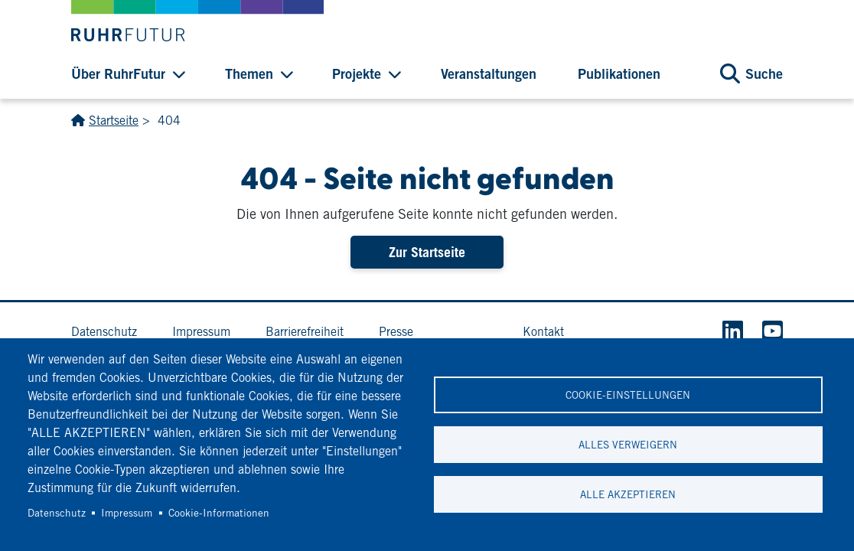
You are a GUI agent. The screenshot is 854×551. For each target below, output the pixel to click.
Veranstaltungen (488, 73)
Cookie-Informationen (218, 513)
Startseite (114, 120)
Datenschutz (57, 513)
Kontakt (543, 331)
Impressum (126, 513)
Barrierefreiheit (305, 331)
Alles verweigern (628, 445)
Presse (396, 331)
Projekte (356, 73)
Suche (764, 73)
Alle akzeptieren (628, 494)
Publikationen (619, 73)
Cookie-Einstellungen (628, 395)
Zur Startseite (427, 252)
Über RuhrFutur (118, 73)
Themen (249, 73)
